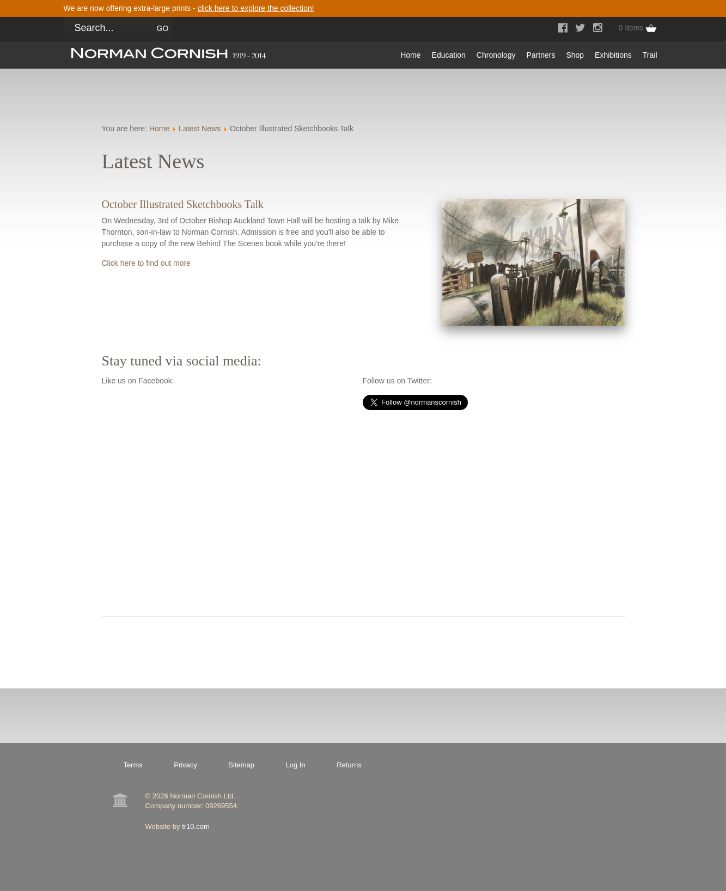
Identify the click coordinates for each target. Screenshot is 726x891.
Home (410, 55)
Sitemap (241, 765)
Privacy (185, 765)
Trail (650, 55)
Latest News (200, 128)
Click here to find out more (146, 263)
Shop (575, 55)
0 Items (631, 27)
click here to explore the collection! (256, 8)
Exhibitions (613, 55)
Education (449, 55)
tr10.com (196, 826)
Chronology (496, 55)
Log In (296, 765)
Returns (349, 765)
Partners (540, 55)
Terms (132, 765)
